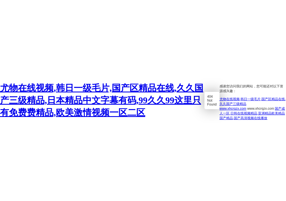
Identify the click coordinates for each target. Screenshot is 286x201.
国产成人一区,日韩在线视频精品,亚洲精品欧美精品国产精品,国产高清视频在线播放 (252, 113)
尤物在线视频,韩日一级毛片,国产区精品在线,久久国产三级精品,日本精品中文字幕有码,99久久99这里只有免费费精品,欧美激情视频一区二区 (101, 100)
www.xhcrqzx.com (233, 109)
